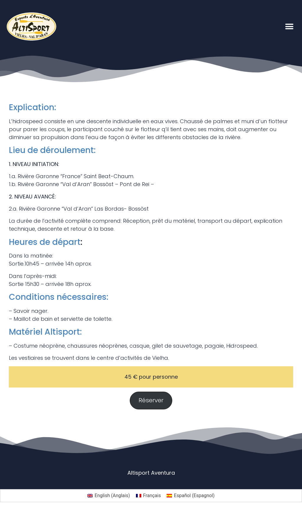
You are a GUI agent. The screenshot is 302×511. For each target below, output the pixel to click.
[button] (289, 26)
